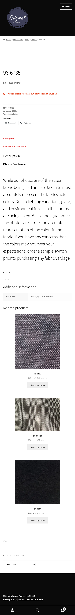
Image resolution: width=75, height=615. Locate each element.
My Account (12, 610)
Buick (27, 39)
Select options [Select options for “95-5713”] (37, 520)
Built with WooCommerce (30, 599)
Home (8, 39)
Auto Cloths (18, 39)
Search (37, 610)
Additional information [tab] (14, 146)
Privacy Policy (10, 599)
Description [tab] (8, 138)
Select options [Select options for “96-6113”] (37, 385)
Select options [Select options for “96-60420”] (37, 447)
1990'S (34, 39)
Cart (58, 608)
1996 (10, 114)
